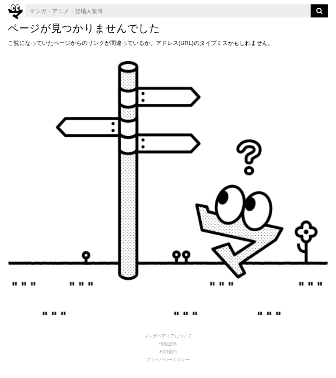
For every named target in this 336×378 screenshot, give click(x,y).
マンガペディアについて (168, 335)
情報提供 (168, 343)
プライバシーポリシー (168, 359)
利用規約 (168, 351)
